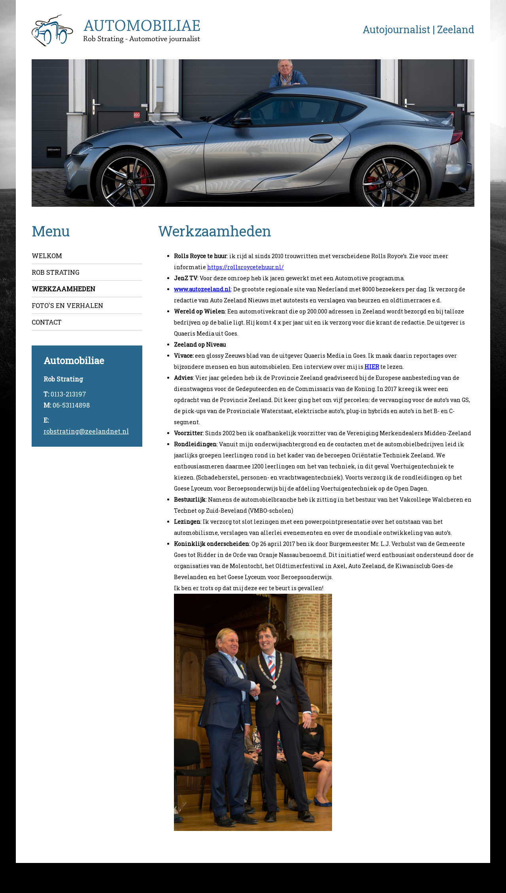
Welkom (47, 255)
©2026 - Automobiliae (49, 876)
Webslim (476, 876)
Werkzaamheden (63, 289)
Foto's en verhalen (67, 305)
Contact (47, 322)
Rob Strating (55, 272)
